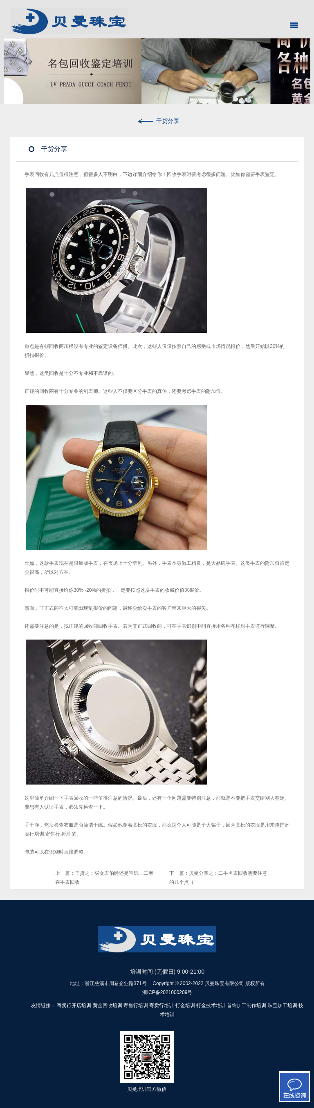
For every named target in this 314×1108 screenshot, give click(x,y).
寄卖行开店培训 (74, 1005)
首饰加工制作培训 (246, 1005)
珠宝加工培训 (282, 1005)
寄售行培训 (57, 834)
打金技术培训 (211, 1005)
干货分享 (157, 121)
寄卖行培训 (161, 1005)
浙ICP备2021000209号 (167, 992)
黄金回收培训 (107, 1005)
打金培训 (185, 1005)
